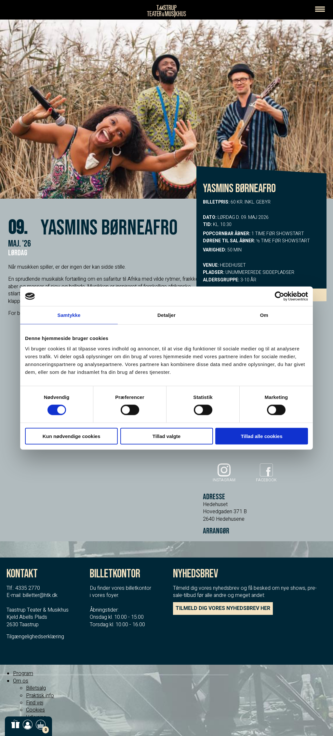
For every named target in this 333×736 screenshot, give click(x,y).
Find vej (34, 703)
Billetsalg (36, 688)
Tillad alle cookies (261, 436)
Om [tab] (264, 315)
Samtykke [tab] (69, 315)
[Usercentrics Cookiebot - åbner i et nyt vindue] (279, 296)
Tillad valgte (166, 436)
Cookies (35, 710)
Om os (20, 681)
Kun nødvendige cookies (71, 436)
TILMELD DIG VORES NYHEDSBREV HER (223, 608)
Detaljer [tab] (166, 315)
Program (23, 673)
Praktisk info (40, 696)
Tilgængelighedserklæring (35, 637)
